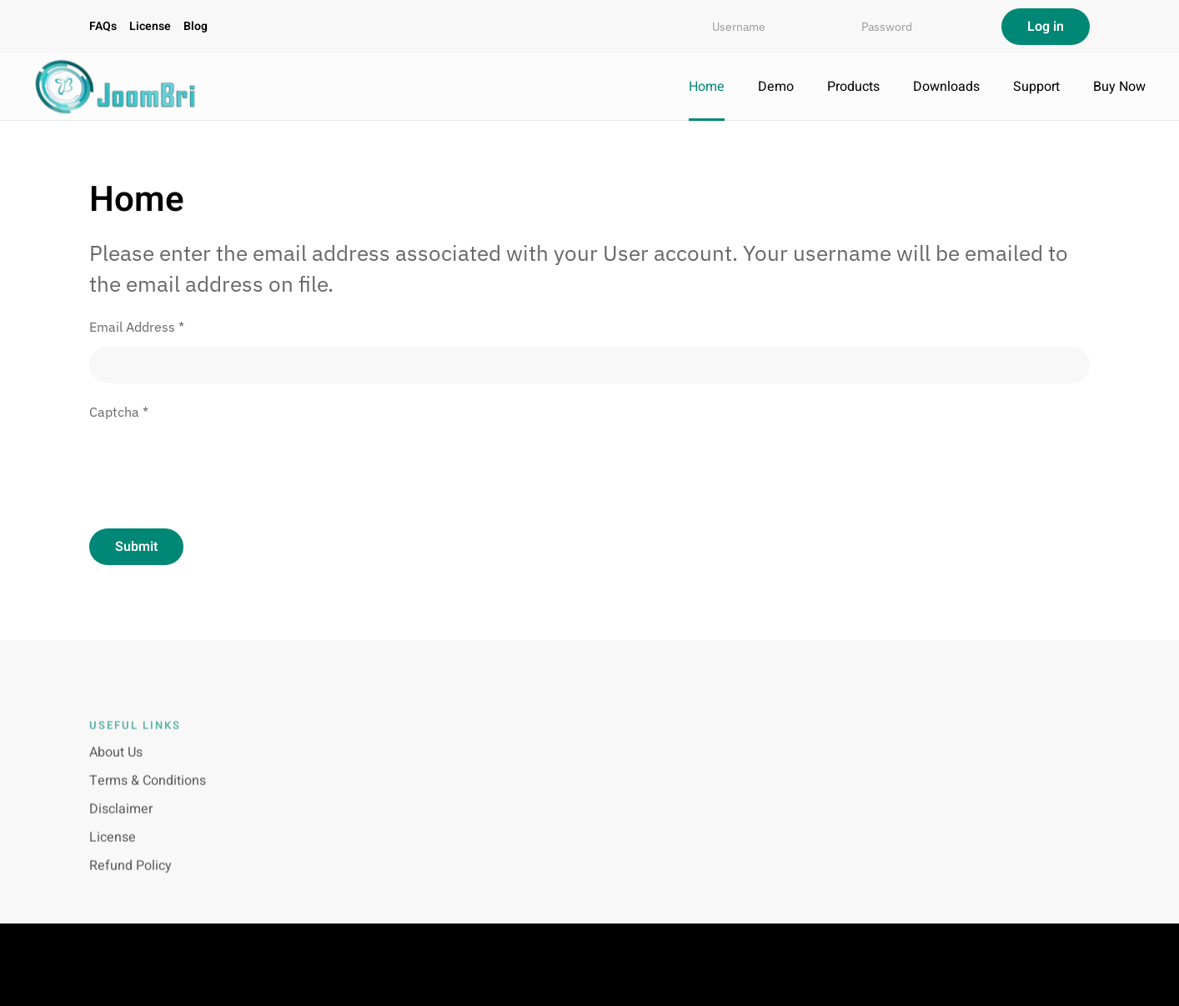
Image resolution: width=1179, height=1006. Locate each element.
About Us (116, 763)
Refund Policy (130, 876)
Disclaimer (121, 819)
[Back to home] (116, 86)
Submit (136, 547)
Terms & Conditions (147, 791)
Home (707, 87)
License (150, 26)
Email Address (136, 326)
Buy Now (1119, 87)
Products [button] (853, 87)
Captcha (118, 411)
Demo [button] (776, 87)
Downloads (946, 87)
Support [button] (1036, 87)
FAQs (103, 26)
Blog (195, 26)
